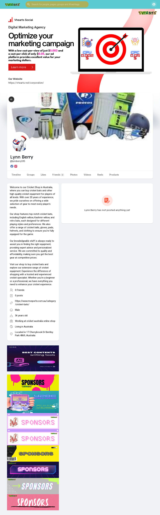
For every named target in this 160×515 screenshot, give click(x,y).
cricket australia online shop (41, 321)
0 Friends (19, 290)
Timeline (16, 174)
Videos (87, 174)
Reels (100, 174)
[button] (57, 4)
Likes (43, 174)
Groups (31, 174)
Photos (74, 174)
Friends (58, 174)
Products (114, 174)
